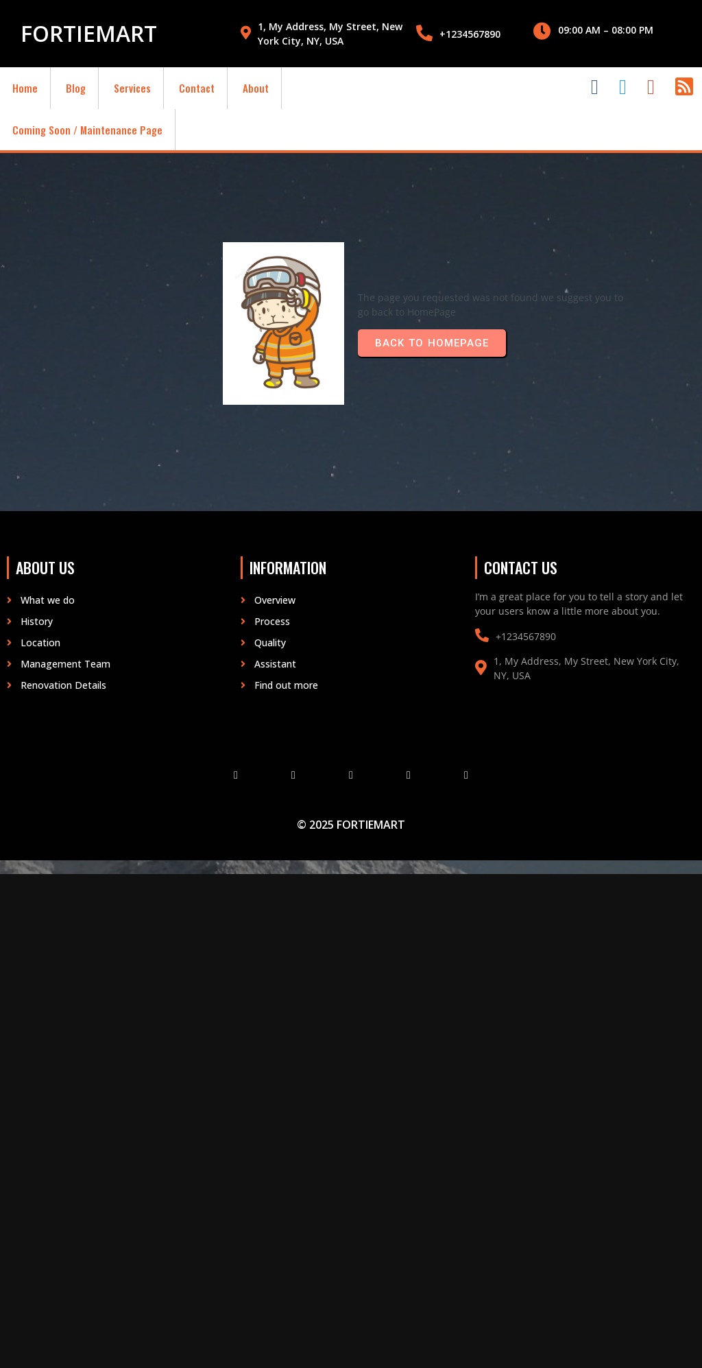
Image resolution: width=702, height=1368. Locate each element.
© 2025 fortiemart (351, 824)
